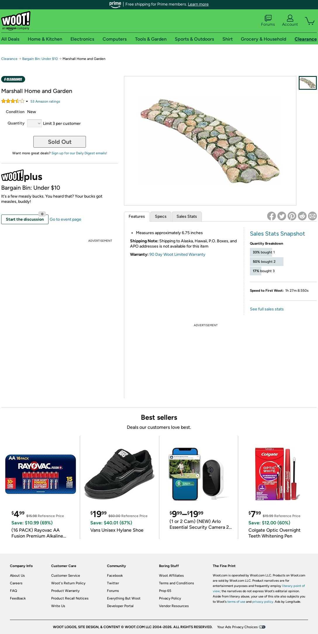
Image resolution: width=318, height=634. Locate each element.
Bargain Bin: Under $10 (40, 59)
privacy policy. (263, 602)
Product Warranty (65, 591)
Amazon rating (45, 101)
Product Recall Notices (70, 598)
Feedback (18, 598)
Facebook (115, 575)
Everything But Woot (124, 598)
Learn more (198, 4)
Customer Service (65, 575)
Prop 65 (165, 591)
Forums (268, 21)
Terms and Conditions (176, 583)
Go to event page (65, 219)
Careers (16, 583)
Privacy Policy (170, 598)
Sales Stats (187, 216)
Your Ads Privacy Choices (237, 627)
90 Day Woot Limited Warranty (177, 254)
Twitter (113, 583)
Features (137, 216)
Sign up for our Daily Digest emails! (79, 153)
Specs (161, 216)
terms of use (236, 602)
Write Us (58, 606)
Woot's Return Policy (68, 583)
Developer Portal (120, 606)
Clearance (9, 59)
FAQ (13, 591)
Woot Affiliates (171, 575)
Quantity (16, 123)
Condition (15, 111)
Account (290, 21)
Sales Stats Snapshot (277, 233)
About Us (17, 575)
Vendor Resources (174, 606)
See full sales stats (267, 309)
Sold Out (60, 141)
